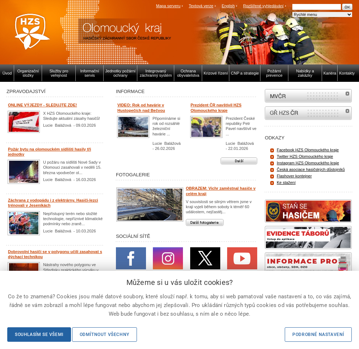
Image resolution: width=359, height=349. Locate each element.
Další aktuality (239, 160)
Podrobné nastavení (318, 334)
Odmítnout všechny (104, 334)
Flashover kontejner (294, 176)
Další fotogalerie (205, 222)
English (228, 6)
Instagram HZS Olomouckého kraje (308, 163)
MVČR (308, 95)
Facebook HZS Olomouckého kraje (308, 150)
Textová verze (201, 6)
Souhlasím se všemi (39, 334)
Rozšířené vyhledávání (263, 6)
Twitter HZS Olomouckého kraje (305, 156)
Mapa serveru (168, 6)
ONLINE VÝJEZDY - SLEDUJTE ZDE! (42, 105)
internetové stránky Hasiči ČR (308, 113)
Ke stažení (286, 182)
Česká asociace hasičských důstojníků (311, 169)
